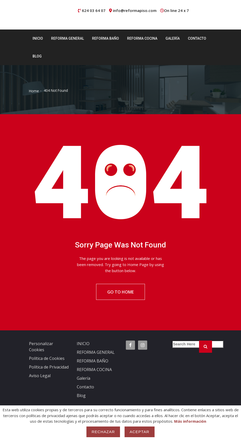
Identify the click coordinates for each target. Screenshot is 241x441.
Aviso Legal (40, 376)
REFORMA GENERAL (67, 38)
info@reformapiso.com (135, 10)
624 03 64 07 (94, 10)
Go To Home (120, 292)
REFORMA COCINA (142, 38)
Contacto (197, 38)
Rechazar (103, 432)
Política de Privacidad (49, 368)
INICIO (38, 38)
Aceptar (139, 432)
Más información (190, 421)
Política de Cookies (47, 359)
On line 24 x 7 (176, 10)
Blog (37, 56)
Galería (172, 38)
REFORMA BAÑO (105, 38)
